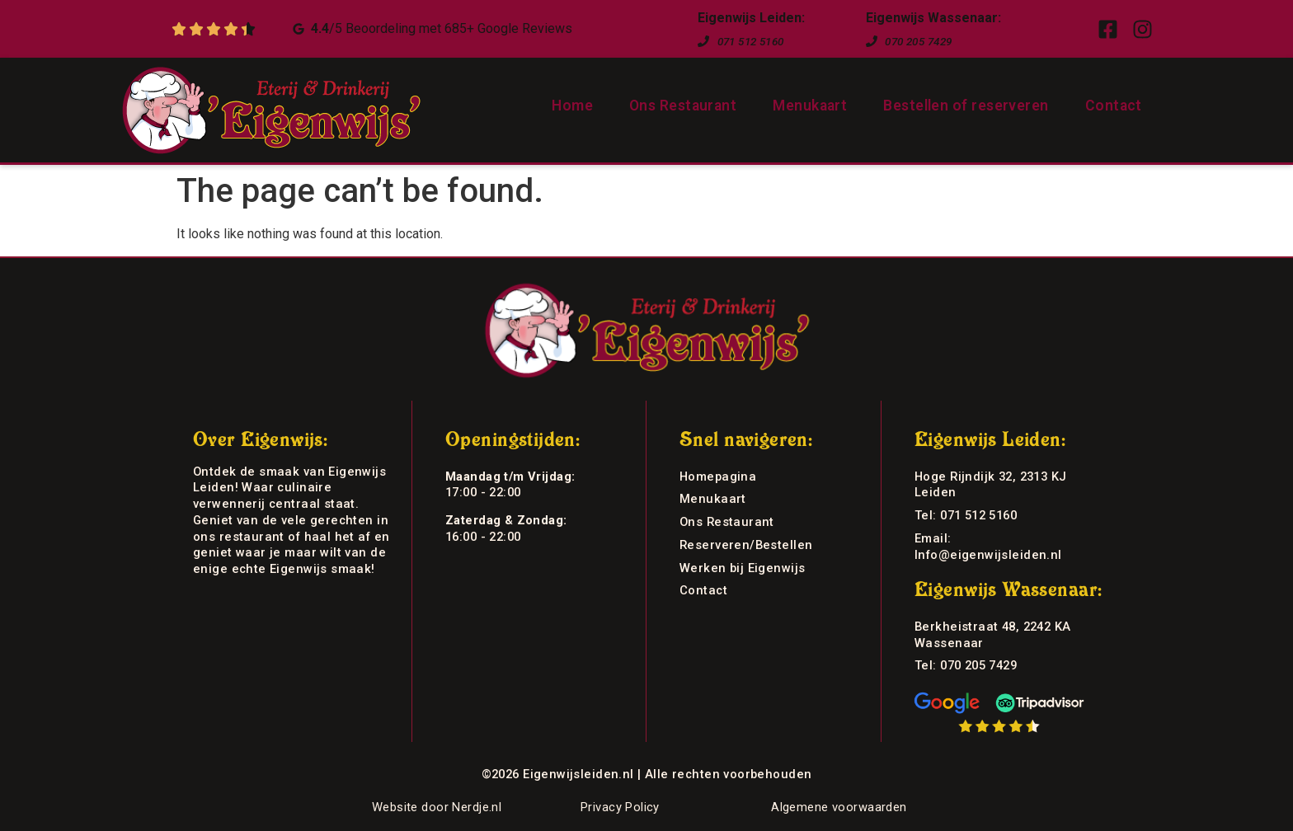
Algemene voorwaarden (838, 807)
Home (572, 105)
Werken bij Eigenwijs (742, 568)
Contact (1113, 105)
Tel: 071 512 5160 (966, 515)
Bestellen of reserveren (965, 105)
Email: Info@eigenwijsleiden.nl (988, 546)
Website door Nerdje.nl (436, 807)
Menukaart (810, 105)
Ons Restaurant (682, 105)
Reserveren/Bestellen (745, 545)
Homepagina (717, 476)
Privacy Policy (620, 807)
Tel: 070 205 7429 (966, 665)
